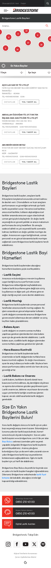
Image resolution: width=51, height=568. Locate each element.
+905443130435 (10, 156)
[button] (47, 25)
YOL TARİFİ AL (29, 102)
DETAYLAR (10, 102)
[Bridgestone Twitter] (34, 544)
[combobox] (12, 73)
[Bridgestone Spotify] (43, 544)
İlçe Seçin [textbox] (32, 72)
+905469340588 (10, 96)
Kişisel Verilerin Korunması (25, 553)
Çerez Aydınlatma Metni (25, 556)
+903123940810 (10, 126)
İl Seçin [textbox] (3, 72)
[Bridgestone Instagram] (8, 544)
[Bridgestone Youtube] (25, 544)
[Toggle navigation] (6, 10)
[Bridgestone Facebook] (16, 544)
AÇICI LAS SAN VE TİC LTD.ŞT (15, 85)
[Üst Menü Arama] (47, 3)
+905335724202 (28, 126)
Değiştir (23, 3)
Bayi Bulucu (7, 441)
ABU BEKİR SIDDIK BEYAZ (13, 145)
